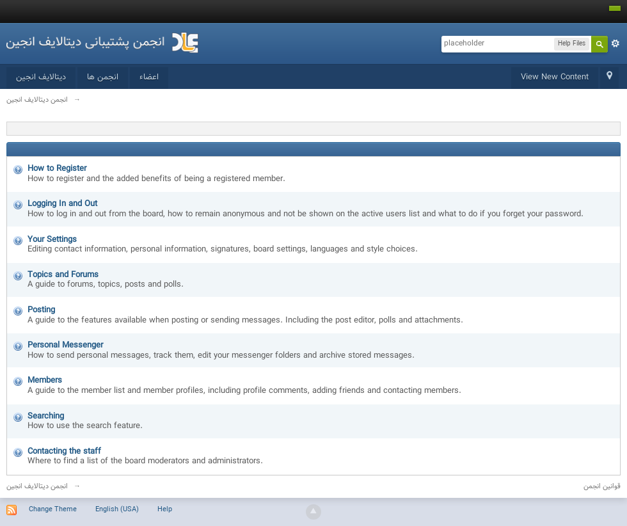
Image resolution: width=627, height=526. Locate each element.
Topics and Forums (63, 275)
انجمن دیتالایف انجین (37, 486)
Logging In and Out (62, 204)
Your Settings (52, 240)
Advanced (615, 43)
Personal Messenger (65, 345)
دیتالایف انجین (41, 77)
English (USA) (117, 509)
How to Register (57, 169)
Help (164, 509)
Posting (41, 310)
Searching (46, 416)
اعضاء (149, 77)
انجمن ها (102, 77)
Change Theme (53, 509)
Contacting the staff (64, 451)
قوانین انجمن (602, 486)
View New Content (555, 77)
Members (45, 380)
